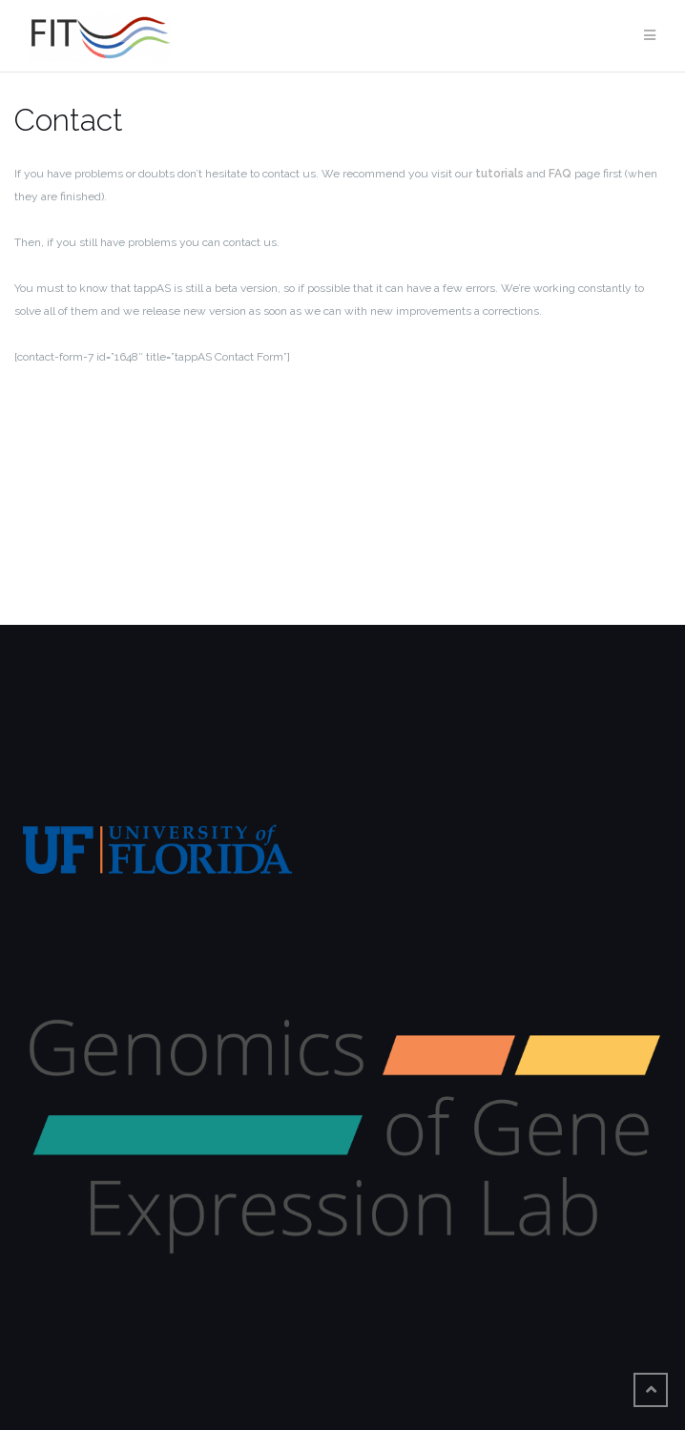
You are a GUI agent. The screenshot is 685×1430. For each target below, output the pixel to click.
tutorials (499, 173)
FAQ (560, 173)
